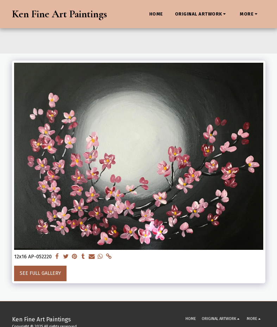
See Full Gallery (40, 273)
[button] (201, 14)
